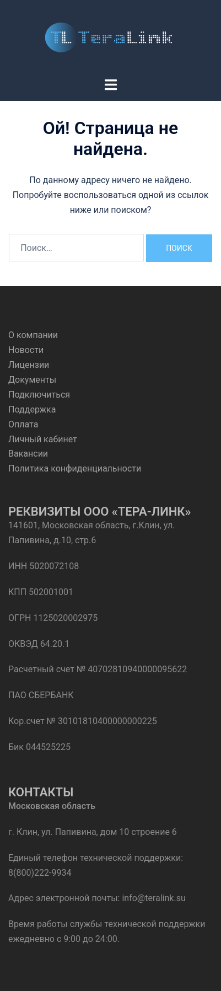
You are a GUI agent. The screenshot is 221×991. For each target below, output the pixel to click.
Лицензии (28, 365)
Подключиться (39, 394)
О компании (33, 335)
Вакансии (28, 453)
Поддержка (32, 409)
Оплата (23, 424)
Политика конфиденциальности (74, 468)
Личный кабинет (42, 439)
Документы (32, 379)
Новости (26, 350)
